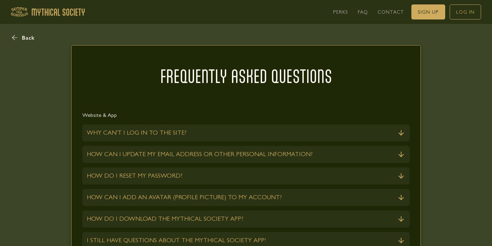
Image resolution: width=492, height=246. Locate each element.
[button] (23, 37)
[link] (340, 11)
